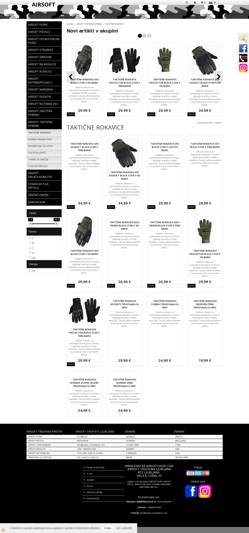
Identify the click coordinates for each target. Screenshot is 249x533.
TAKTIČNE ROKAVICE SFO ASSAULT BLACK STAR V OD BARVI (205, 83)
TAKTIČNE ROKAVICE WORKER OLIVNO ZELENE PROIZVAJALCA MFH (84, 383)
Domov (70, 24)
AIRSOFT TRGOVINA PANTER (44, 431)
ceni (211, 122)
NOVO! (71, 114)
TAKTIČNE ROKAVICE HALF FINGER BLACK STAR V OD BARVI (124, 225)
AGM (177, 453)
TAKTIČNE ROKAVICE (39, 132)
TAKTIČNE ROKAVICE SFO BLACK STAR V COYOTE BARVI (165, 147)
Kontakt (90, 480)
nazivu (219, 122)
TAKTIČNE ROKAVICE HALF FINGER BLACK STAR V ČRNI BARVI (164, 225)
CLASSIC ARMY (132, 445)
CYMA (178, 445)
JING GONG (180, 440)
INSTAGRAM (82, 440)
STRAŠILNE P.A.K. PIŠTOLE (39, 457)
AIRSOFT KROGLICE (36, 449)
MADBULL (130, 436)
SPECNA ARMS (181, 457)
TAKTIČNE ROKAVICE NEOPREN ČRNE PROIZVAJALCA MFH (205, 304)
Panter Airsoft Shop (96, 467)
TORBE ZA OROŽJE (38, 159)
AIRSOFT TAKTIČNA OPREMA (89, 24)
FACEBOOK (82, 436)
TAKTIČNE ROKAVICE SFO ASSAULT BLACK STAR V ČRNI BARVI (84, 147)
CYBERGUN (131, 453)
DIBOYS (178, 436)
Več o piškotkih (124, 528)
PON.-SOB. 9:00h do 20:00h (89, 453)
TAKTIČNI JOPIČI (37, 152)
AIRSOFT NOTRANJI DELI (39, 453)
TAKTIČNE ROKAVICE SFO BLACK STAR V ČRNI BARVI (205, 145)
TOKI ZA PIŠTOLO (38, 166)
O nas (89, 473)
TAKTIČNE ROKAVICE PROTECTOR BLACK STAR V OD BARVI (164, 83)
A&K (177, 449)
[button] (218, 77)
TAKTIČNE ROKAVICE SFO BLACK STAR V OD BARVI (84, 81)
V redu (107, 528)
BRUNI (129, 457)
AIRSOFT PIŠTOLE (36, 440)
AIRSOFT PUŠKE (35, 436)
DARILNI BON (93, 498)
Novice (90, 486)
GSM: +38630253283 (86, 449)
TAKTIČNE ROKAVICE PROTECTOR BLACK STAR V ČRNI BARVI (124, 83)
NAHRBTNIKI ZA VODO (40, 146)
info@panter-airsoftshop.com (91, 445)
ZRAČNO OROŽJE (94, 492)
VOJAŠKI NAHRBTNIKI (40, 139)
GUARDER (130, 440)
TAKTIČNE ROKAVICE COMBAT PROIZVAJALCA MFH (165, 304)
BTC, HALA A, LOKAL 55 (88, 457)
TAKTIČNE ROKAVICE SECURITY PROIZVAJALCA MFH (124, 304)
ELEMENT (130, 449)
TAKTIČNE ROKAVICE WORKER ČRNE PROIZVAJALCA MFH (124, 383)
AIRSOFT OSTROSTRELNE (39, 445)
